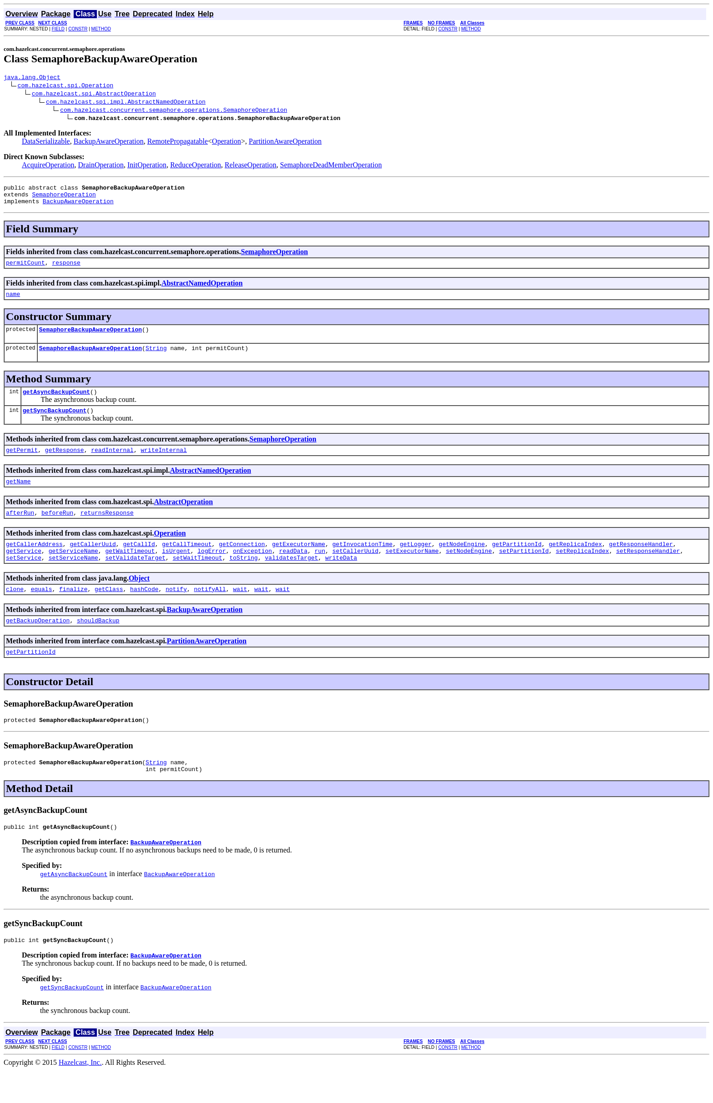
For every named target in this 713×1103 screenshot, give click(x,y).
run (320, 571)
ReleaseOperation (250, 166)
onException (252, 571)
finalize (73, 612)
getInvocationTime (362, 563)
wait (240, 612)
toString (243, 579)
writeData (341, 579)
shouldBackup (98, 645)
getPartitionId (517, 563)
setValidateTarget (135, 579)
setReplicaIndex (582, 571)
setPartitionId (523, 571)
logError (211, 571)
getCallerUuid (92, 563)
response (66, 269)
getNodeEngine (462, 563)
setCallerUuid (355, 571)
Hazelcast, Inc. (80, 1095)
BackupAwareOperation (109, 142)
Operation (226, 142)
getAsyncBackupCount (56, 404)
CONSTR (77, 28)
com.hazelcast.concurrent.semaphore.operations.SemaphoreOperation (173, 111)
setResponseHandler (648, 571)
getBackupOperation (38, 645)
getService (23, 571)
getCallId (139, 563)
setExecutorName (412, 571)
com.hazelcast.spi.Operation (66, 86)
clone (15, 612)
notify (176, 612)
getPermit (22, 465)
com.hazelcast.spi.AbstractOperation (94, 94)
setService (23, 579)
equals (41, 612)
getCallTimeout (186, 563)
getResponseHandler (641, 563)
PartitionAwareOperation (285, 142)
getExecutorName (298, 563)
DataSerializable (46, 142)
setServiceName (73, 579)
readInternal (112, 465)
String (156, 359)
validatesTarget (291, 579)
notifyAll (210, 612)
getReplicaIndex (575, 563)
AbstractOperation (183, 518)
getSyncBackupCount (54, 424)
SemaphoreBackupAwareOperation (90, 339)
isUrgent (176, 571)
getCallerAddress (34, 563)
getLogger (416, 563)
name (13, 302)
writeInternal (163, 465)
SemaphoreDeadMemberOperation (331, 166)
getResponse (64, 465)
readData (293, 571)
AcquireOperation (48, 166)
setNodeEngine (469, 571)
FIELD (58, 28)
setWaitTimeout (197, 579)
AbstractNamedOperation (202, 290)
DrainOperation (101, 166)
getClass (109, 612)
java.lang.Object (32, 78)
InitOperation (146, 166)
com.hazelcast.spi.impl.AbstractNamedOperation (126, 103)
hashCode (144, 612)
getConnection (242, 563)
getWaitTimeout (130, 571)
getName (18, 497)
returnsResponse (107, 530)
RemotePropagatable (177, 142)
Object (139, 600)
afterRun (20, 530)
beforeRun (57, 530)
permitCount (25, 269)
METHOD (101, 28)
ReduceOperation (195, 166)
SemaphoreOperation (63, 198)
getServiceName (73, 571)
